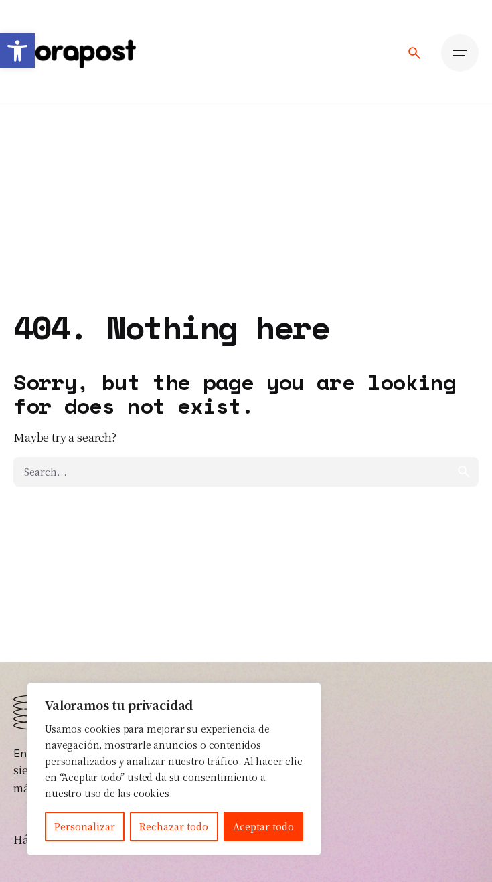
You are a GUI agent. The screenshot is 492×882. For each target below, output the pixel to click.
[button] (17, 50)
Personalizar (84, 826)
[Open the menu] (460, 53)
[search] (464, 472)
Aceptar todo (263, 826)
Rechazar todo (173, 826)
